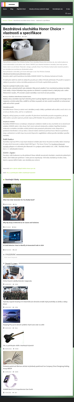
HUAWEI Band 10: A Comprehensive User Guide (18, 389)
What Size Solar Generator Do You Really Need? (19, 200)
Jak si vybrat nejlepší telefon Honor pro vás (22, 168)
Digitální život (21, 9)
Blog (11, 9)
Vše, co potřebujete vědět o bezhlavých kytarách (21, 172)
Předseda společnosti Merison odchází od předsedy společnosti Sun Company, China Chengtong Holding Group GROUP (36, 367)
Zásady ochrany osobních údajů (39, 9)
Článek (10, 20)
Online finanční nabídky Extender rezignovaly (17, 281)
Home (5, 9)
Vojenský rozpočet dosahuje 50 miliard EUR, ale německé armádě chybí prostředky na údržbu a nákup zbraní (35, 303)
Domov (5, 20)
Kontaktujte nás (58, 9)
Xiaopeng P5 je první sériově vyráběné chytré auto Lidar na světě (23, 325)
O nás (68, 9)
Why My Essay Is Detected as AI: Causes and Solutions (21, 223)
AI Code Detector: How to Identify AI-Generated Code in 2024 (23, 245)
